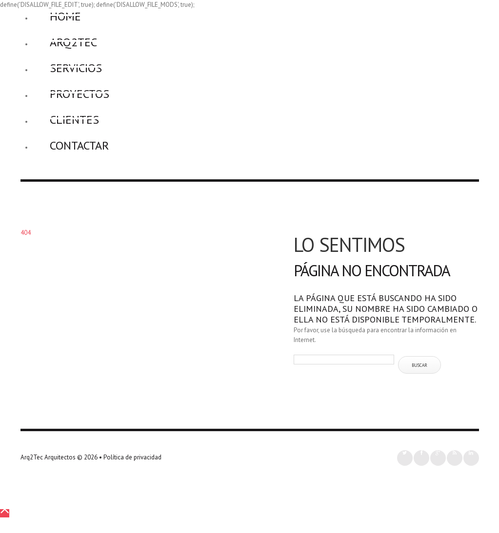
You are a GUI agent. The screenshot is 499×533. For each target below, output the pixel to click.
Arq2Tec (73, 42)
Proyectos (79, 93)
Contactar (79, 145)
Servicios (76, 68)
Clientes (74, 119)
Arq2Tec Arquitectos (48, 457)
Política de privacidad (132, 457)
